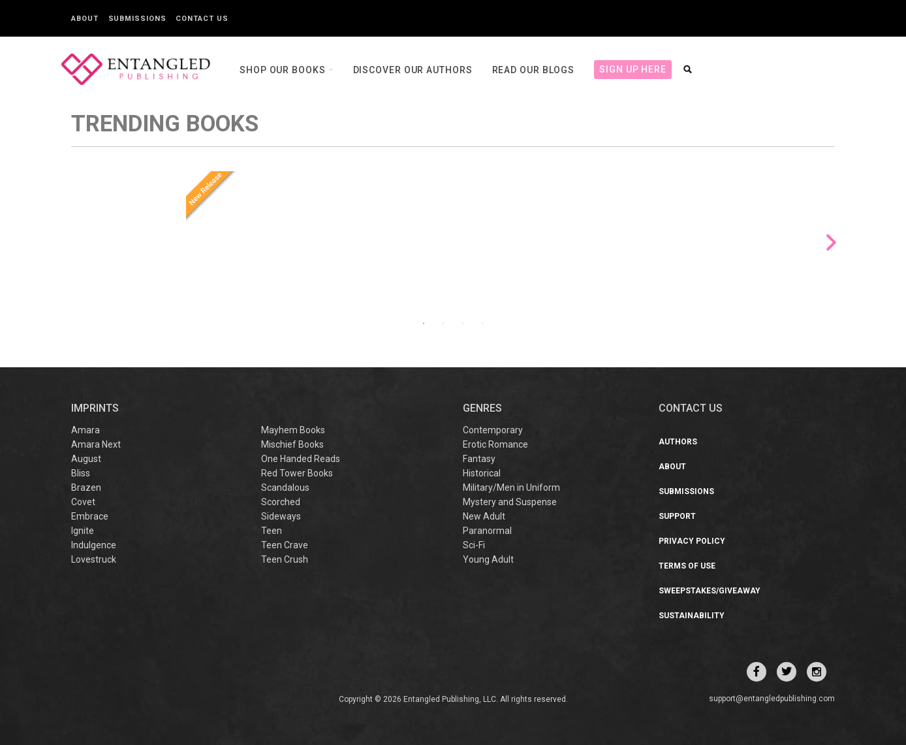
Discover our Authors (413, 70)
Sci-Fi (474, 545)
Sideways (281, 516)
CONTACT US (691, 408)
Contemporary (493, 430)
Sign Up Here (632, 69)
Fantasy (479, 459)
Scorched (280, 502)
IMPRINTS (95, 408)
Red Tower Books (297, 473)
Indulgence (93, 545)
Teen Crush (284, 559)
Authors (678, 441)
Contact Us (202, 18)
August (86, 459)
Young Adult (488, 559)
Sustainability (692, 615)
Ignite (82, 530)
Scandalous (285, 487)
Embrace (89, 516)
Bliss (80, 473)
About (85, 18)
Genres (482, 408)
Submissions (137, 18)
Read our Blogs (533, 70)
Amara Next (96, 444)
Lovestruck (93, 559)
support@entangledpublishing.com (772, 698)
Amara (85, 430)
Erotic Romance (495, 444)
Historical (482, 473)
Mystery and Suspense (510, 502)
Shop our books (284, 70)
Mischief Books (292, 444)
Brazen (86, 487)
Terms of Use (687, 566)
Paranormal (487, 530)
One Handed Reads (300, 459)
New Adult (484, 516)
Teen (271, 530)
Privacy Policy (692, 541)
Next (831, 243)
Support (677, 516)
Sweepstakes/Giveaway (709, 590)
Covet (83, 502)
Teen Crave (284, 545)
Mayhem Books (293, 430)
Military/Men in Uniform (511, 487)
